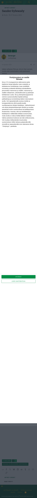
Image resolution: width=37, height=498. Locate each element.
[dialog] (18, 249)
